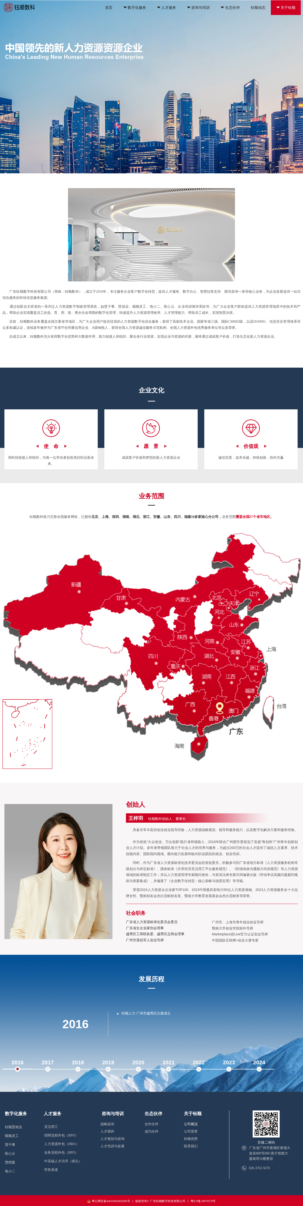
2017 (48, 1062)
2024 (259, 1062)
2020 (138, 1062)
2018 (78, 1062)
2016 (18, 1062)
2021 (169, 1062)
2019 (108, 1062)
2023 (229, 1062)
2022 (199, 1062)
